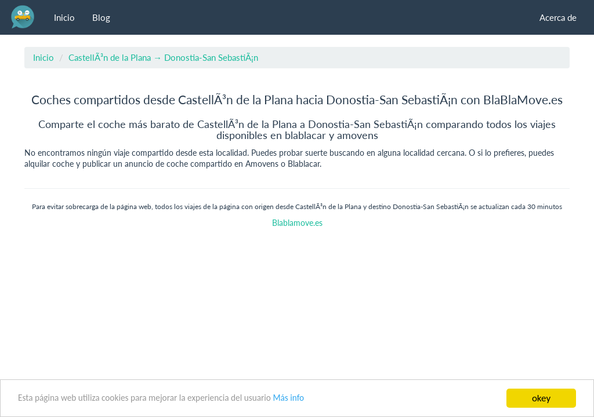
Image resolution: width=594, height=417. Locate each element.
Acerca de (558, 17)
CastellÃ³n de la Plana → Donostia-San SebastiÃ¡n (163, 57)
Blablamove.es (297, 223)
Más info (288, 397)
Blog (101, 17)
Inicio (64, 17)
